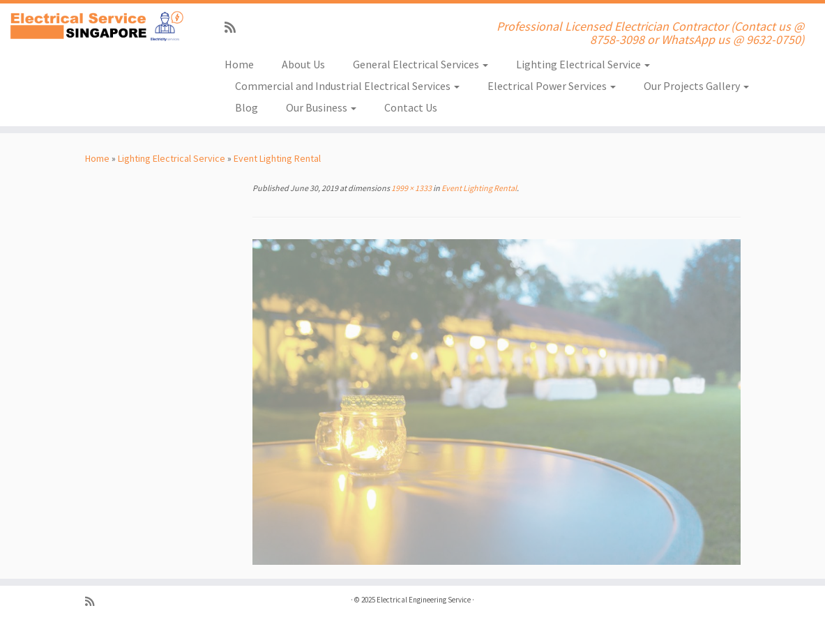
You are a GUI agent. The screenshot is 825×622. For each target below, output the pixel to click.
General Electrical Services (420, 64)
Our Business (321, 107)
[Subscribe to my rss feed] (235, 28)
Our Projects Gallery (696, 86)
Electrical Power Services (551, 86)
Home (239, 64)
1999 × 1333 (411, 188)
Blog (246, 107)
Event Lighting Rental (277, 158)
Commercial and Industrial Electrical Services (347, 86)
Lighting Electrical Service (583, 64)
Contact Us (410, 107)
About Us (303, 64)
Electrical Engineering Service (424, 600)
